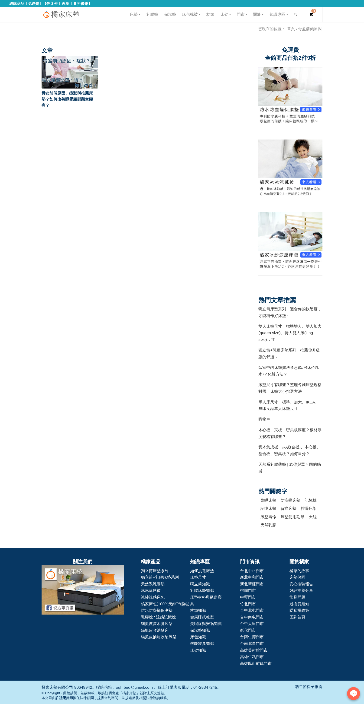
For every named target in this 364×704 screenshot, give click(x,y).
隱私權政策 (299, 610)
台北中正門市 (252, 571)
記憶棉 (311, 500)
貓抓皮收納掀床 (155, 630)
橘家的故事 (299, 571)
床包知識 (198, 637)
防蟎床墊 (268, 500)
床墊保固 (297, 577)
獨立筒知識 (200, 584)
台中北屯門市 (252, 610)
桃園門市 (248, 590)
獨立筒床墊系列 (155, 571)
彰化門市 (248, 630)
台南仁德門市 (252, 637)
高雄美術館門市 (254, 650)
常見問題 (297, 597)
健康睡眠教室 (202, 617)
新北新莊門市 (252, 584)
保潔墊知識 (200, 630)
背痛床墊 (288, 508)
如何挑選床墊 (202, 571)
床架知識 (198, 650)
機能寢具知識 (202, 643)
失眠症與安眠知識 (206, 624)
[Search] (295, 14)
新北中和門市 (252, 577)
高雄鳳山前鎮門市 (256, 663)
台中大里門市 (252, 624)
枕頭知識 (198, 610)
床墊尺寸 (198, 577)
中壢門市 (248, 597)
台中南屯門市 (252, 617)
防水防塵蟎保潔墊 (156, 610)
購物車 (264, 419)
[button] (70, 72)
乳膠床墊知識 (202, 590)
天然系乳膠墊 (153, 584)
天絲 (313, 517)
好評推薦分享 (301, 590)
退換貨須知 (299, 604)
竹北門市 (248, 604)
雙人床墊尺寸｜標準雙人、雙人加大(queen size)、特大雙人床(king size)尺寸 (290, 333)
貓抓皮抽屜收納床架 (158, 637)
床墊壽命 (268, 517)
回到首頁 (297, 617)
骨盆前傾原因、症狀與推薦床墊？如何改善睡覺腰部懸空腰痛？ (67, 99)
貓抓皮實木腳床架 (156, 624)
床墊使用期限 (292, 517)
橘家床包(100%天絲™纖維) (165, 604)
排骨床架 (309, 508)
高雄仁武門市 (252, 657)
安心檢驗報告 (301, 584)
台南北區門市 (252, 643)
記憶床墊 (268, 508)
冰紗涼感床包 (153, 597)
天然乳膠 (268, 525)
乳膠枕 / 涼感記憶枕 (158, 617)
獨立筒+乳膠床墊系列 (160, 577)
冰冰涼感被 (151, 590)
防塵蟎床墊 (290, 500)
